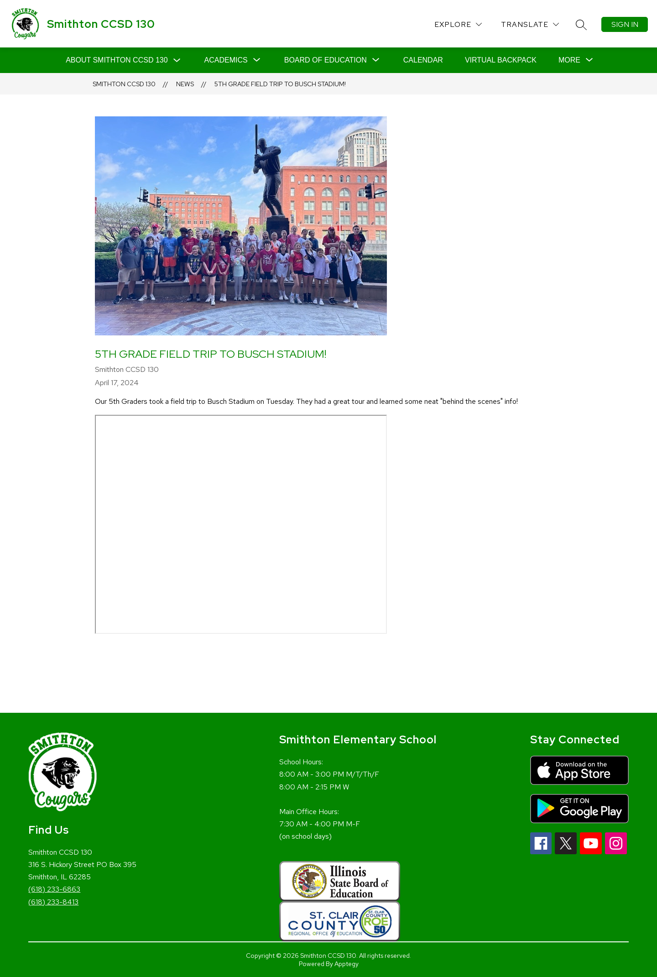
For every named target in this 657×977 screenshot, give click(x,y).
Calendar (423, 60)
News (185, 84)
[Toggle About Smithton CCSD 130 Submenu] (177, 60)
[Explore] (458, 24)
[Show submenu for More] (569, 60)
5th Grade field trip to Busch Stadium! (280, 84)
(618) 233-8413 (53, 902)
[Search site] (581, 24)
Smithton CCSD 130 (124, 84)
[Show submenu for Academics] (226, 60)
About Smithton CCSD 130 (116, 60)
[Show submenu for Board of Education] (325, 60)
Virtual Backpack (501, 60)
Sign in (624, 24)
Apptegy (346, 964)
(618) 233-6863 (54, 889)
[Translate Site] (530, 24)
